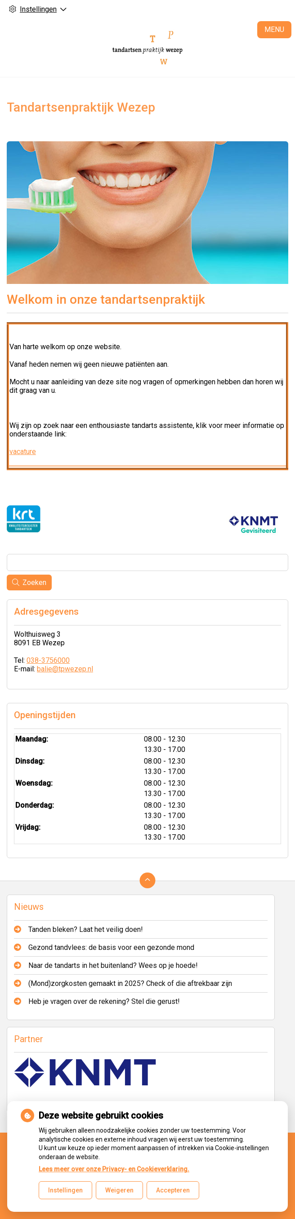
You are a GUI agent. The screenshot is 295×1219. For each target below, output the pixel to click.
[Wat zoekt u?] (147, 562)
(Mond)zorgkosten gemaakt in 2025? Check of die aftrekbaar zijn (130, 983)
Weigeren (119, 1190)
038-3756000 (48, 660)
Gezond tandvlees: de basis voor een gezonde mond (111, 947)
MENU (274, 29)
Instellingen (65, 1190)
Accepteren (173, 1190)
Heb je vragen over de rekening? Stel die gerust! (104, 1001)
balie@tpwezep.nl (65, 669)
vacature (22, 451)
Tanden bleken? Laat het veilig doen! (85, 929)
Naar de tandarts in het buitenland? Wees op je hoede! (113, 965)
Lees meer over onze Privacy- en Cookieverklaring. (114, 1169)
